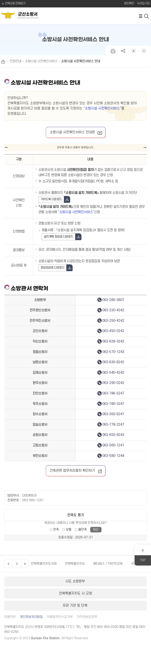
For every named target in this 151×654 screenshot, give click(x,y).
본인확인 (129, 3)
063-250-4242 (113, 321)
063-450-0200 (107, 627)
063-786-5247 (113, 393)
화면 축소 (144, 50)
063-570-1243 (113, 352)
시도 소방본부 (75, 581)
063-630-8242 (113, 362)
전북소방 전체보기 (13, 4)
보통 (68, 529)
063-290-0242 (113, 383)
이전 (8, 564)
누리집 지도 (143, 3)
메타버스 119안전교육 (108, 563)
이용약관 (10, 617)
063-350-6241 (113, 414)
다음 (16, 564)
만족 (56, 529)
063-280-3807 (113, 300)
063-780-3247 (113, 404)
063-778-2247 (113, 424)
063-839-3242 (113, 341)
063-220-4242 (113, 310)
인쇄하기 (113, 50)
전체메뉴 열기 (140, 16)
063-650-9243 (113, 435)
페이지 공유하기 (123, 50)
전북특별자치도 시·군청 (75, 593)
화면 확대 (133, 50)
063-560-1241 (113, 445)
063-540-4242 (113, 373)
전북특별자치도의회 (44, 563)
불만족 (82, 529)
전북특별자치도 (75, 563)
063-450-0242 (113, 331)
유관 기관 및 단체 (75, 605)
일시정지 (25, 564)
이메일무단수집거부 (60, 617)
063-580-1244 (113, 456)
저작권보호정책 (87, 617)
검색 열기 (146, 16)
